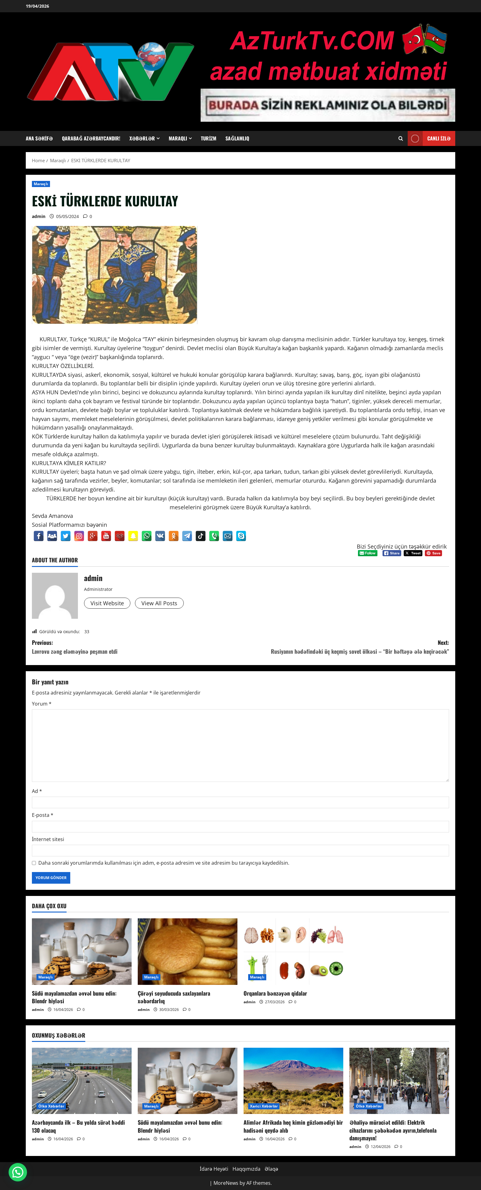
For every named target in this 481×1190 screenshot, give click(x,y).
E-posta (42, 815)
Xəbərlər (142, 138)
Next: (344, 647)
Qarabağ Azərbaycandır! (91, 138)
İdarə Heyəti (214, 1168)
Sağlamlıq (237, 138)
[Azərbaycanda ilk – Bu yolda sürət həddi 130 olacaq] (82, 1081)
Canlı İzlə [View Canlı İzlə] (429, 138)
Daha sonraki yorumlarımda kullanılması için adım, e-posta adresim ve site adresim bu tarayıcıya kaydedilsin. (163, 862)
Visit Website (107, 603)
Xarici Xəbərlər (264, 1106)
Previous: (136, 647)
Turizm (208, 138)
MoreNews (226, 1183)
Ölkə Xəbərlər (51, 1106)
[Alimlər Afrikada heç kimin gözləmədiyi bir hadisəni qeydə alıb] (293, 1081)
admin (38, 216)
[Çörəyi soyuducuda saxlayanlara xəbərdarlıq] (187, 951)
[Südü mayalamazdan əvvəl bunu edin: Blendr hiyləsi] (82, 951)
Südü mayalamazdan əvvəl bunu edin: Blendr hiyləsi (74, 997)
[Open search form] (400, 138)
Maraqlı (178, 138)
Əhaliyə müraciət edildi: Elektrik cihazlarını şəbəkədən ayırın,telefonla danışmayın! (393, 1130)
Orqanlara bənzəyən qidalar (275, 993)
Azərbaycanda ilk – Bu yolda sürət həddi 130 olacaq (78, 1126)
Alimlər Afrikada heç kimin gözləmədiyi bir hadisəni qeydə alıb (293, 1126)
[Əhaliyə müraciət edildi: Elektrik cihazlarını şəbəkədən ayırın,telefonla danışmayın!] (399, 1081)
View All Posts (159, 603)
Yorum (42, 703)
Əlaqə (271, 1168)
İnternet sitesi (48, 839)
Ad (37, 791)
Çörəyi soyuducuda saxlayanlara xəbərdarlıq (174, 997)
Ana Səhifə (39, 138)
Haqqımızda (246, 1168)
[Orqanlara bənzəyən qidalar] (293, 951)
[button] (18, 1172)
